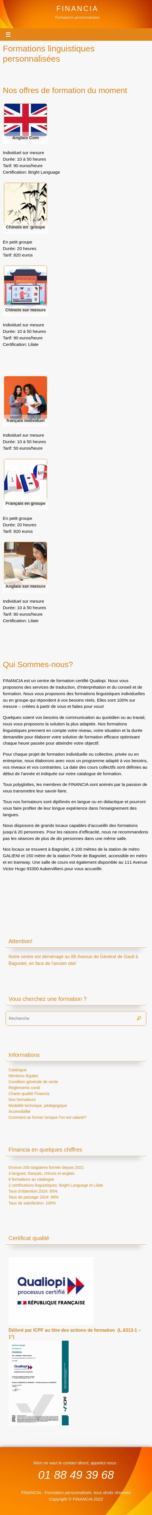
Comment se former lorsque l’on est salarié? (47, 1117)
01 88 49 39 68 (76, 1474)
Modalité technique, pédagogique (38, 1105)
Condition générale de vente (33, 1081)
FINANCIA (77, 8)
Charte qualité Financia (29, 1093)
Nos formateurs (22, 1099)
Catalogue (18, 1070)
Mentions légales (23, 1076)
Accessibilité (19, 1111)
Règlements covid (24, 1087)
